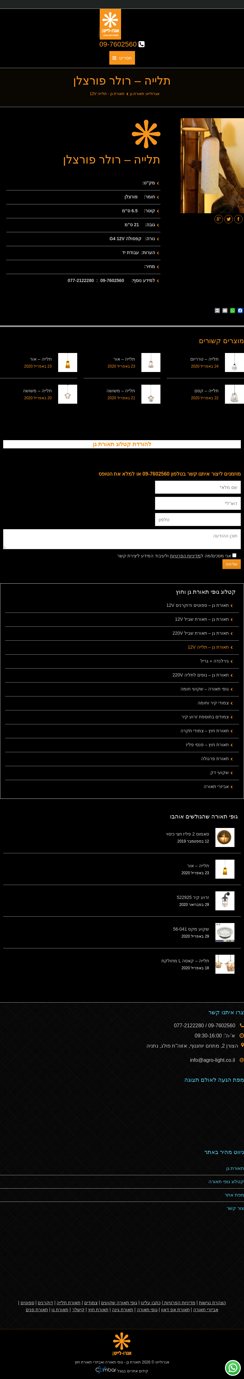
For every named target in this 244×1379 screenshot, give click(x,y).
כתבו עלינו (150, 1302)
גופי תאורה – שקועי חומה (204, 688)
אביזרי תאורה (216, 786)
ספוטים (27, 1302)
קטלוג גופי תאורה (226, 1181)
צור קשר (235, 1208)
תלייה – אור (124, 359)
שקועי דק (219, 772)
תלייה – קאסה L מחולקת (185, 960)
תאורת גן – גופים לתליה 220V (201, 674)
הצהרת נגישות (212, 1302)
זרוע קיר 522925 (193, 897)
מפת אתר (234, 1194)
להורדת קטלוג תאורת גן (122, 444)
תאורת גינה (122, 1309)
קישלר (78, 1309)
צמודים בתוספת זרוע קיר (205, 716)
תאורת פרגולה (215, 758)
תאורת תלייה (68, 1302)
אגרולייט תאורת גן (144, 94)
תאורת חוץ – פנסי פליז (207, 744)
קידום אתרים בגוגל (132, 1371)
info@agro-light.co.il (213, 1060)
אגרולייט (162, 1362)
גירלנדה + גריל (214, 661)
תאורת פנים (37, 1309)
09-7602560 (122, 44)
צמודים (91, 1302)
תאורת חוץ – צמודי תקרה (204, 730)
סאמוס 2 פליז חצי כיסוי (187, 834)
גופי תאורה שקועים (119, 1302)
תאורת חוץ (98, 1309)
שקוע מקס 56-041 (191, 929)
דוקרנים (45, 1302)
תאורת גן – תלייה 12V (208, 647)
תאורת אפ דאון (175, 1309)
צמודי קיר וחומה (213, 702)
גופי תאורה (147, 1309)
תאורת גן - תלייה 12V (107, 94)
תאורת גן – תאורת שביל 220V (201, 633)
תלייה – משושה (120, 390)
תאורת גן (235, 1168)
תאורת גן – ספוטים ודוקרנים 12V (197, 605)
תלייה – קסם (206, 390)
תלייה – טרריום (204, 359)
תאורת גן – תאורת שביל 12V (202, 619)
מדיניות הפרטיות (185, 555)
